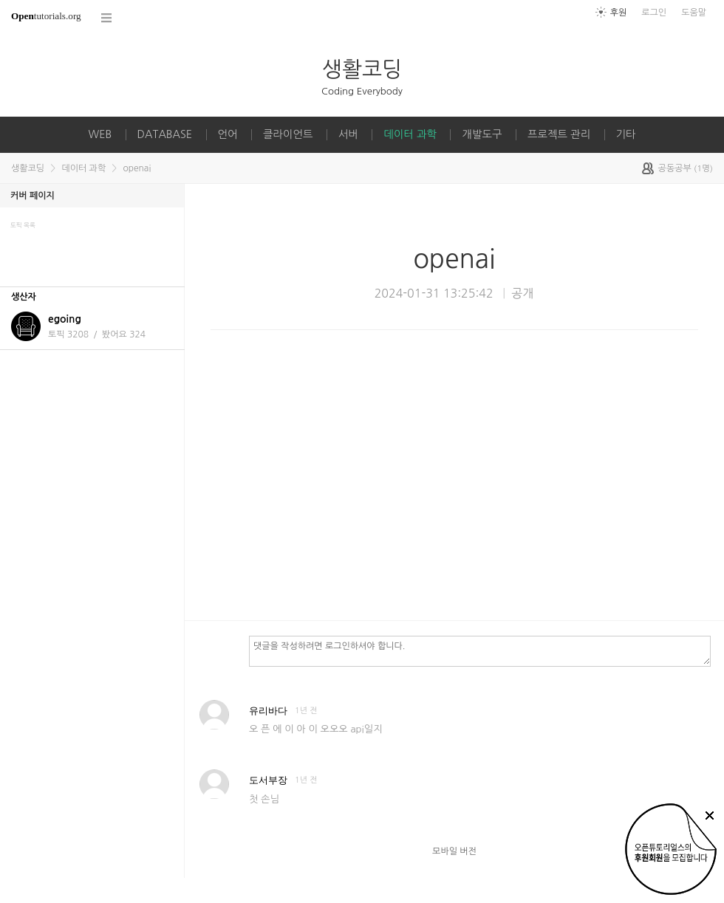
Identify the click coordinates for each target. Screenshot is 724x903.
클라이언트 (288, 134)
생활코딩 (362, 69)
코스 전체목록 (107, 18)
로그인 (653, 12)
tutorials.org (46, 15)
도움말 (693, 12)
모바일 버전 (454, 851)
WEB (100, 134)
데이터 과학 (410, 134)
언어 (228, 134)
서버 (348, 134)
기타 (626, 134)
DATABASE (165, 134)
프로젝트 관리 (558, 134)
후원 (618, 12)
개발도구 (482, 134)
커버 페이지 (32, 195)
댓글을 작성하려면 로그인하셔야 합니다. (480, 650)
